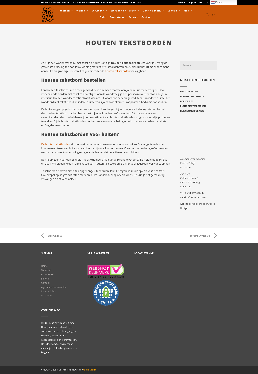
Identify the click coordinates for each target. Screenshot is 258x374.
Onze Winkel (117, 17)
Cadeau (173, 11)
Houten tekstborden (192, 96)
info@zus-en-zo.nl (196, 197)
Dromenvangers (189, 91)
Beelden (66, 11)
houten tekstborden (117, 71)
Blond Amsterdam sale (193, 106)
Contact (146, 17)
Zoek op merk (153, 11)
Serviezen (100, 11)
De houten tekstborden (55, 144)
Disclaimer (185, 167)
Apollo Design (89, 369)
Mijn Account (196, 2)
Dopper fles (186, 101)
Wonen (82, 11)
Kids (188, 11)
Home (44, 265)
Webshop (46, 270)
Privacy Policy (187, 163)
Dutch (216, 2)
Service (181, 2)
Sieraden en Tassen (125, 11)
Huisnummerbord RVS (192, 111)
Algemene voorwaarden (193, 158)
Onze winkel (47, 274)
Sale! (103, 17)
